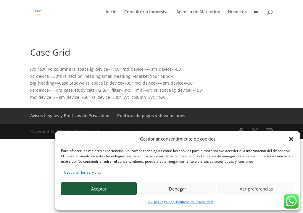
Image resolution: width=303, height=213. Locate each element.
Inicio (111, 12)
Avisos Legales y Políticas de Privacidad (180, 201)
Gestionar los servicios (82, 172)
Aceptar (99, 189)
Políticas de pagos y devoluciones (151, 115)
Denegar (177, 189)
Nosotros (237, 12)
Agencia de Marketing (198, 12)
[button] (291, 139)
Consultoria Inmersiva (146, 12)
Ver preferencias (256, 189)
